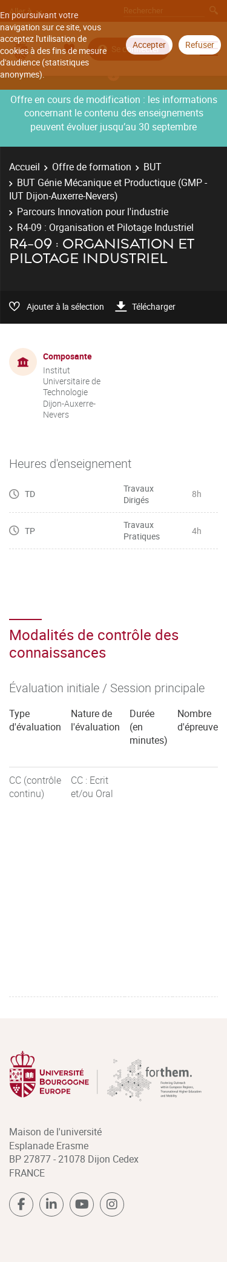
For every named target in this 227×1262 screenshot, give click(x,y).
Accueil (24, 166)
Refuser (199, 44)
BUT (152, 166)
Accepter (149, 44)
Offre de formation (91, 166)
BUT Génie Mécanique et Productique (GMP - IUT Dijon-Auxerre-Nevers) (108, 189)
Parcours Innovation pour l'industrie (92, 211)
